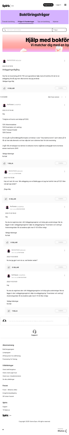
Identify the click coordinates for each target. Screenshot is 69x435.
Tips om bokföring (43, 22)
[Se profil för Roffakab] (10, 104)
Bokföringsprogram (8, 349)
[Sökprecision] (59, 30)
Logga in (58, 5)
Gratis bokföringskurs (9, 369)
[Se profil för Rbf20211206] (11, 60)
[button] (64, 60)
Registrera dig (48, 5)
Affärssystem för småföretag (12, 356)
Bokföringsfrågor (34, 14)
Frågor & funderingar (26, 22)
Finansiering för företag (10, 359)
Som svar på (15, 173)
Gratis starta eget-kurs (10, 373)
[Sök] (34, 30)
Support (5, 406)
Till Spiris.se (6, 410)
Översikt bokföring (8, 22)
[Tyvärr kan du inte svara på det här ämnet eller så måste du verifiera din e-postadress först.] (37, 321)
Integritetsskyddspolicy (10, 393)
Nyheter (55, 22)
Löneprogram (6, 352)
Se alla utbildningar (8, 379)
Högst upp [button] (3, 429)
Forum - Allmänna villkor (10, 390)
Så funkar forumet (8, 396)
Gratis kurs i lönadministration (12, 376)
